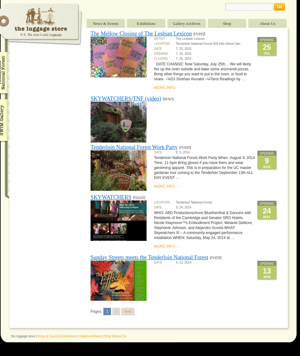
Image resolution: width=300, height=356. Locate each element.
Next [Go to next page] (128, 311)
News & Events (106, 23)
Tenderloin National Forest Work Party (134, 147)
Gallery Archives (186, 23)
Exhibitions (146, 23)
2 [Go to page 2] (116, 311)
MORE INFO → (167, 88)
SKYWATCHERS (111, 197)
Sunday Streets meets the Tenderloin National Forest (149, 257)
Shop (227, 23)
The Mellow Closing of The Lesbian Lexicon (141, 33)
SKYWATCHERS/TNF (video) (126, 99)
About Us (267, 23)
